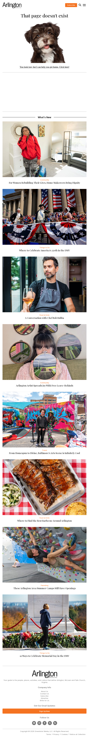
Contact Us (44, 694)
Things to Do (45, 247)
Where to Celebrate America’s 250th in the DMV (44, 250)
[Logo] (12, 5)
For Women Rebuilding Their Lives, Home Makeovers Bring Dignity (44, 182)
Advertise (44, 698)
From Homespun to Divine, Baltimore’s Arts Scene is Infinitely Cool (44, 453)
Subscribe (44, 696)
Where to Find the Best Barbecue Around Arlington (44, 520)
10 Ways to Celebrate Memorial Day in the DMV (44, 655)
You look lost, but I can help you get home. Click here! (44, 67)
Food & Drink (44, 315)
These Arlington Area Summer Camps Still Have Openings (44, 588)
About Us (44, 691)
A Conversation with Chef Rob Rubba (44, 317)
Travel (44, 450)
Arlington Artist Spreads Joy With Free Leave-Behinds (44, 385)
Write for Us (44, 700)
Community (44, 180)
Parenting (44, 585)
